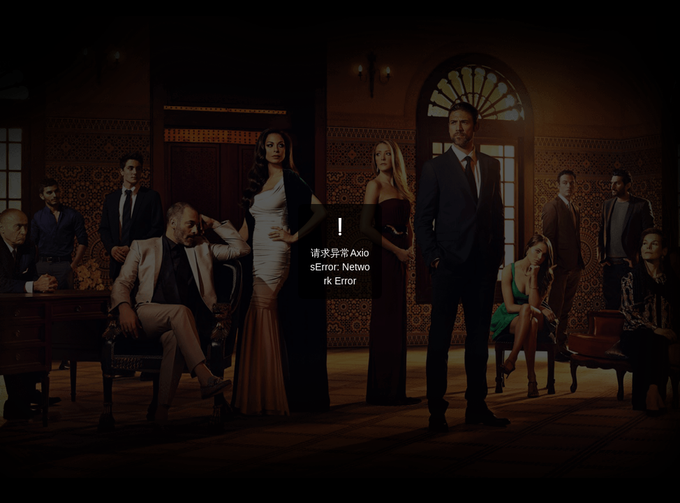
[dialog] (340, 251)
